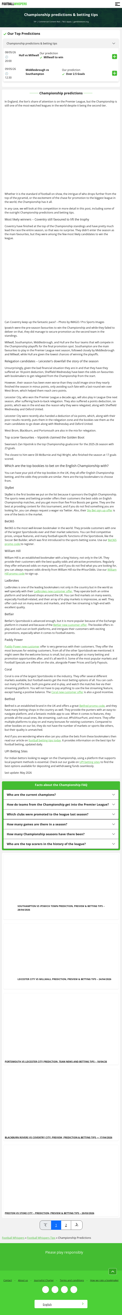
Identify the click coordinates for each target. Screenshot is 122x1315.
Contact (7, 1280)
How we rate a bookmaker (104, 1280)
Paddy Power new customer (22, 646)
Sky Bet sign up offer (99, 510)
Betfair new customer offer (70, 625)
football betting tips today (45, 740)
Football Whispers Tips (41, 1238)
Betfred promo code (92, 706)
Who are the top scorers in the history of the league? (46, 844)
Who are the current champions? (31, 795)
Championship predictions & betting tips (32, 43)
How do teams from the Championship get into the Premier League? (58, 804)
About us (23, 1280)
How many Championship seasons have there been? (46, 834)
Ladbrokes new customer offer (53, 591)
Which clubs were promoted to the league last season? (47, 814)
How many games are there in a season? (37, 824)
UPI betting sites (90, 762)
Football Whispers (13, 1238)
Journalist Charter (44, 1280)
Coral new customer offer (67, 692)
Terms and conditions (72, 1280)
